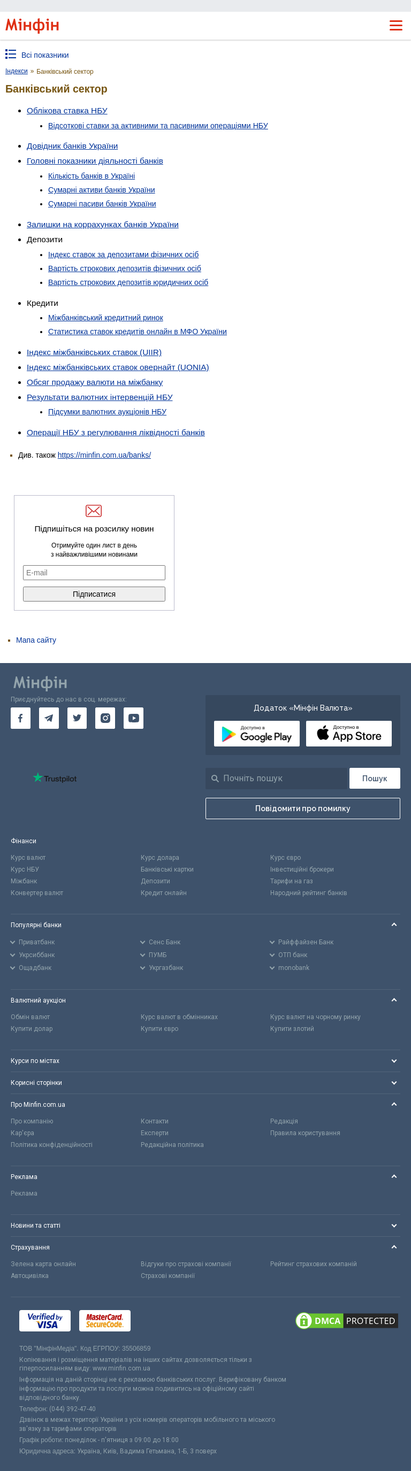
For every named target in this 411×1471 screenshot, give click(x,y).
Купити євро (159, 1029)
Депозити (155, 881)
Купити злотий (292, 1029)
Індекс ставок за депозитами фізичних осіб (123, 254)
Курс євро (285, 857)
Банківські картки (167, 869)
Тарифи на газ (291, 881)
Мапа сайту (36, 640)
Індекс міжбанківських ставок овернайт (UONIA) (118, 367)
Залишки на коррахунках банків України (103, 224)
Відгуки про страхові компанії (186, 1264)
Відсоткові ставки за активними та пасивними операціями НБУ (158, 125)
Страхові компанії (168, 1276)
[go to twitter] (77, 718)
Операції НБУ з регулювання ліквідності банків (116, 432)
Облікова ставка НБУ (67, 110)
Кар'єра (22, 1133)
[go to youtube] (133, 718)
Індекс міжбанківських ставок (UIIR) (94, 352)
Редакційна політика (172, 1145)
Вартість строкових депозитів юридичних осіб (128, 282)
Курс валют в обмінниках (179, 1017)
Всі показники (45, 55)
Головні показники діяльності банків (95, 160)
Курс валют (28, 857)
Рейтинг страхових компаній (313, 1264)
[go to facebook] (21, 718)
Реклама (24, 1193)
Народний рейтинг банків (308, 893)
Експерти (155, 1133)
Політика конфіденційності (52, 1145)
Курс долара (160, 857)
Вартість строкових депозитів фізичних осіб (124, 268)
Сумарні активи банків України (101, 190)
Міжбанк (24, 881)
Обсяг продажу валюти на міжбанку (95, 382)
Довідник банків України (72, 145)
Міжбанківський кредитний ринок (105, 317)
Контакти (155, 1121)
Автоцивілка (30, 1276)
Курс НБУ (25, 869)
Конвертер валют (37, 893)
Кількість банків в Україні (91, 176)
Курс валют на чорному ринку (315, 1017)
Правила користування (305, 1133)
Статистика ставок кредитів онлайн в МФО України (137, 331)
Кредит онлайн (164, 893)
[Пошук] (374, 778)
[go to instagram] (105, 718)
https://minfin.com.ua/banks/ (104, 455)
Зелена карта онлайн (43, 1264)
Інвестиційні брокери (302, 869)
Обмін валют (30, 1017)
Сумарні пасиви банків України (102, 203)
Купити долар (31, 1029)
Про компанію (32, 1121)
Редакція (284, 1121)
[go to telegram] (49, 718)
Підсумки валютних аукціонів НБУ (107, 411)
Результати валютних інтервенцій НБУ (99, 397)
